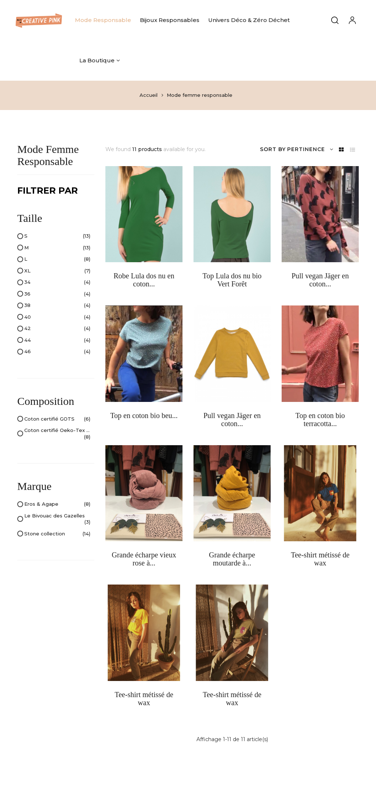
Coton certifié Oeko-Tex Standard (57, 433)
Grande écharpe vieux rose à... (144, 559)
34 (57, 282)
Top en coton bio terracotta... (320, 419)
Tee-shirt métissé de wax (320, 559)
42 (57, 328)
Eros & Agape (57, 504)
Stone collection (57, 534)
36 (57, 294)
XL (57, 271)
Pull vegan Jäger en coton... (320, 280)
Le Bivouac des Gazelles (57, 519)
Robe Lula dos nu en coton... (143, 280)
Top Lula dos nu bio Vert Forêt (232, 280)
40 (57, 317)
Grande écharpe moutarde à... (232, 559)
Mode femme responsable (48, 155)
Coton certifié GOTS (57, 419)
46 (57, 351)
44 (57, 340)
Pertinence (310, 149)
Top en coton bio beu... (144, 415)
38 (57, 305)
